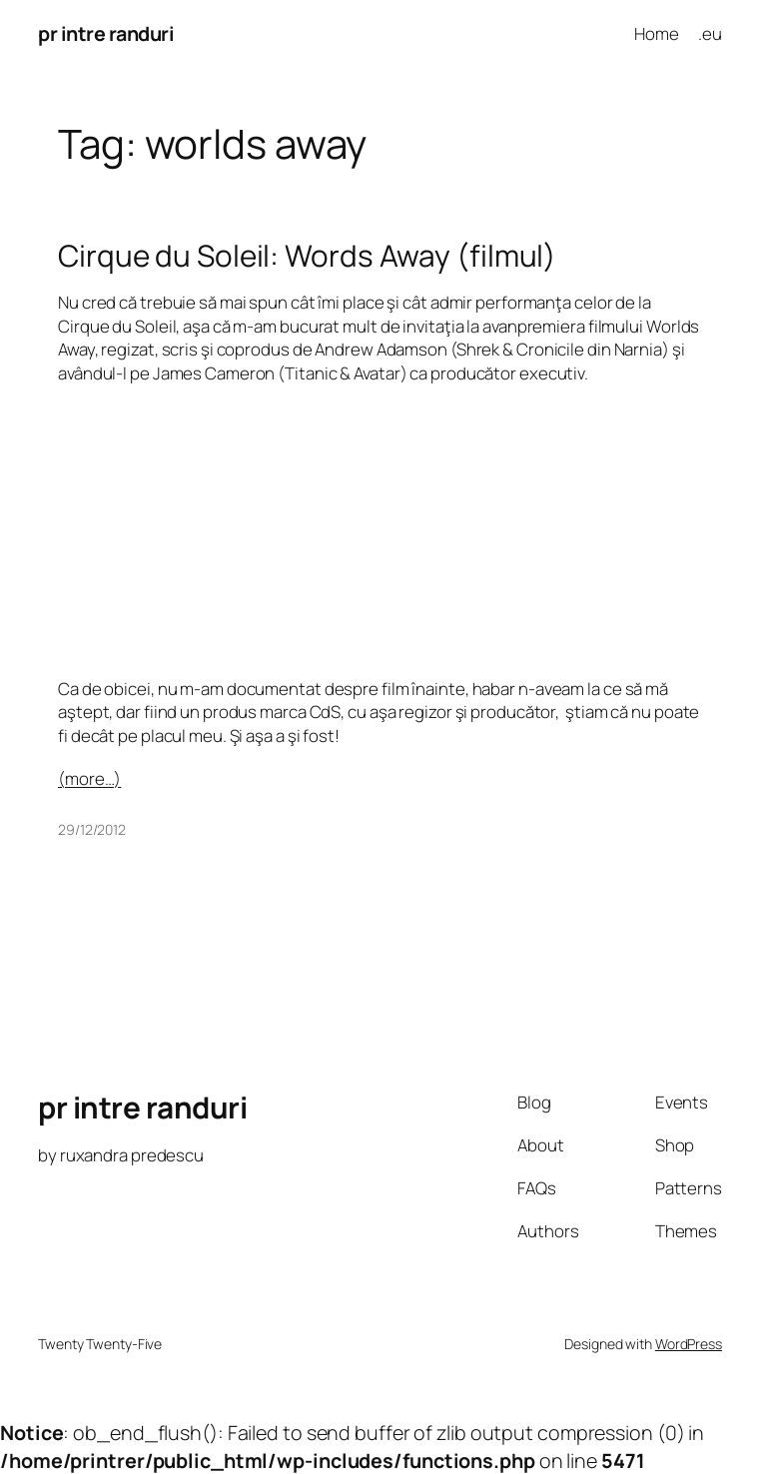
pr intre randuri (106, 33)
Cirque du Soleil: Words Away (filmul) (307, 255)
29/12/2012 (92, 829)
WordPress (688, 1343)
